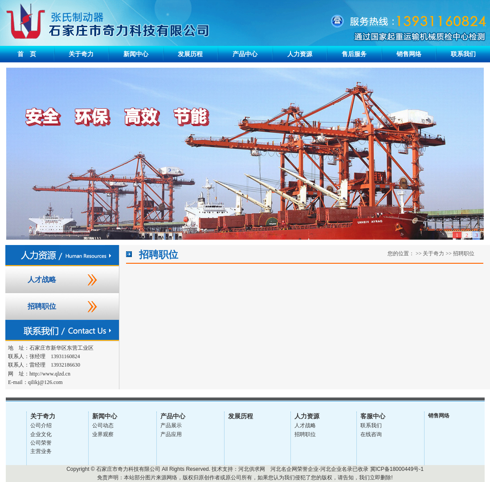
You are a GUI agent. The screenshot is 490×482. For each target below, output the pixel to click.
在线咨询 (371, 434)
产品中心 (245, 54)
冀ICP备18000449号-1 (397, 469)
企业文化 (41, 434)
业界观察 (103, 434)
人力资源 (299, 54)
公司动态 (103, 425)
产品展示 (171, 425)
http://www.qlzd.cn (49, 374)
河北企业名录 (336, 469)
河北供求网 (251, 469)
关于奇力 (81, 54)
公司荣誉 (41, 443)
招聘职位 (42, 306)
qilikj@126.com (45, 382)
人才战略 (42, 279)
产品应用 (171, 434)
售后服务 (354, 54)
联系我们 (463, 54)
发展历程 (190, 54)
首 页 (26, 54)
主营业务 (41, 451)
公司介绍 (41, 425)
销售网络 (408, 54)
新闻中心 (135, 54)
